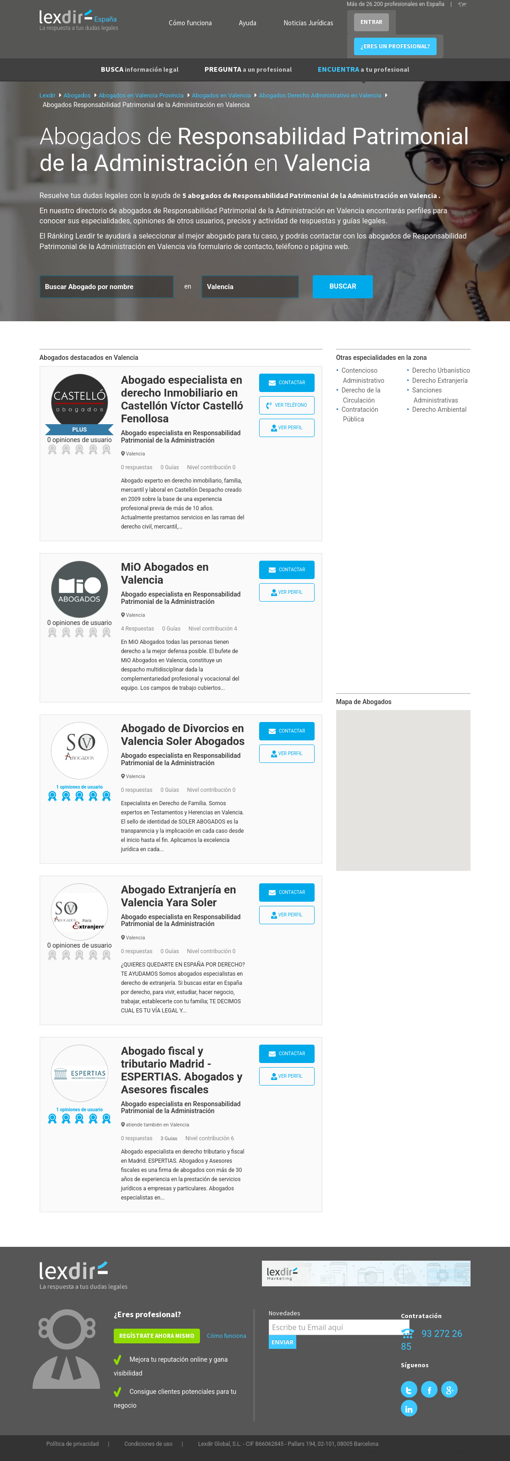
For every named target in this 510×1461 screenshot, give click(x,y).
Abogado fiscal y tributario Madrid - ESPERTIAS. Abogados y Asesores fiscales (182, 1070)
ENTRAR (371, 22)
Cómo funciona (190, 22)
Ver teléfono (286, 405)
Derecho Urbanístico (441, 370)
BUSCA (139, 69)
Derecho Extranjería (440, 380)
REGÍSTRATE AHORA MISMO (156, 1336)
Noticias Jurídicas (308, 22)
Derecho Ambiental (439, 409)
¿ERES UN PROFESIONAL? (395, 46)
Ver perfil (286, 428)
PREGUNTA (248, 69)
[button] (403, 781)
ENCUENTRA (363, 69)
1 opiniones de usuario (79, 787)
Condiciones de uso (148, 1444)
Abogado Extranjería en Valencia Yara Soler (178, 896)
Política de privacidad (72, 1444)
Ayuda (247, 22)
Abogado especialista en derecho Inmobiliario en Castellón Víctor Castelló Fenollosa (182, 399)
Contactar (287, 383)
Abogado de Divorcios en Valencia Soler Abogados (183, 735)
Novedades (284, 1313)
